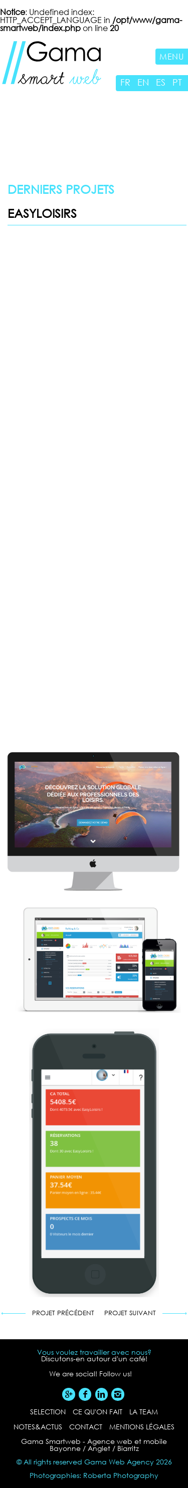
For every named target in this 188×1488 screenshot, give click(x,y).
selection (48, 1411)
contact (85, 1426)
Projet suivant (130, 1313)
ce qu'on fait (97, 1411)
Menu (171, 56)
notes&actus (38, 1426)
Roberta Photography (120, 1475)
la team (143, 1411)
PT (177, 82)
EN (143, 82)
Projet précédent (63, 1313)
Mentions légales (141, 1426)
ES (160, 82)
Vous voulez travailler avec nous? (94, 1352)
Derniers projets (61, 188)
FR (125, 82)
